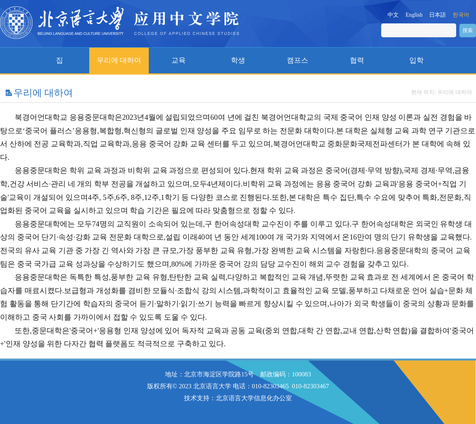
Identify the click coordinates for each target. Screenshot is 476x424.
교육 (178, 60)
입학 (416, 60)
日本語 (437, 15)
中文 (393, 15)
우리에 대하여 (119, 60)
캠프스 (297, 60)
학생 (238, 60)
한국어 (461, 15)
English (413, 15)
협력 (357, 60)
